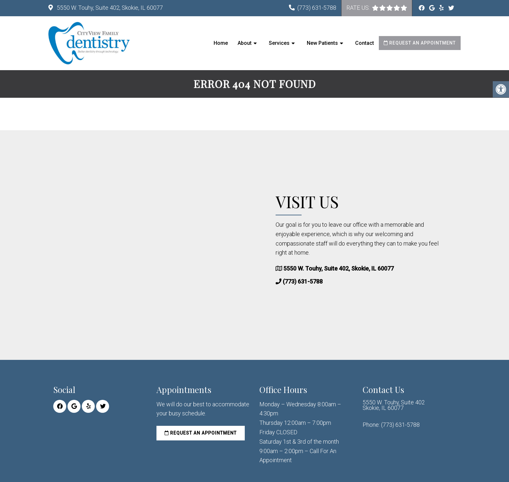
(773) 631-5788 (316, 7)
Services (279, 43)
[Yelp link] (442, 8)
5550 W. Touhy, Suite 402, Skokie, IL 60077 (109, 7)
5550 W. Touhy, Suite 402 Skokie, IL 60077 (394, 406)
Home (221, 43)
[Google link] (433, 8)
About (245, 43)
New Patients (322, 43)
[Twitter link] (451, 8)
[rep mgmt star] (404, 8)
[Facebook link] (422, 8)
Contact (364, 43)
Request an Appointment (420, 42)
